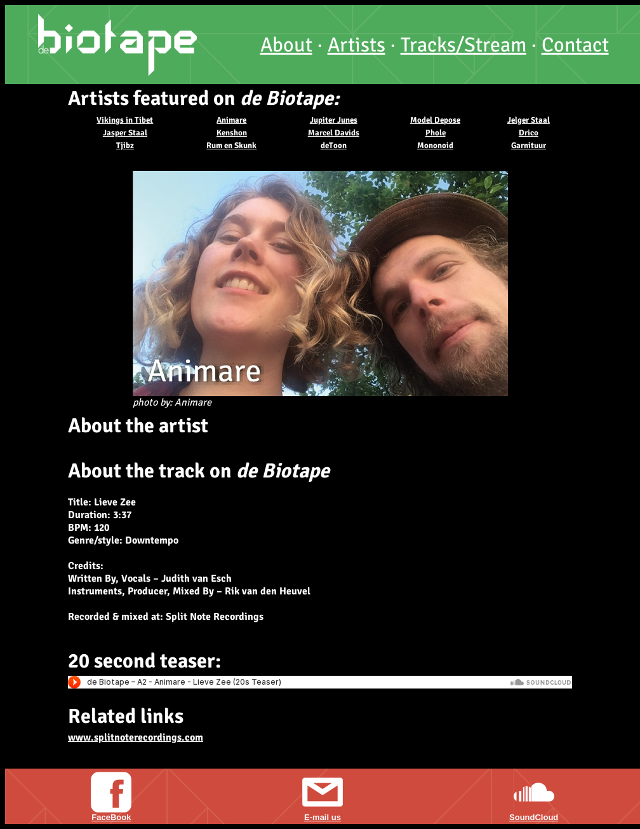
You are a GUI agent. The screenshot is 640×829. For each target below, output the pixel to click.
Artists (356, 44)
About (286, 44)
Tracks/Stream (463, 44)
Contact (575, 44)
